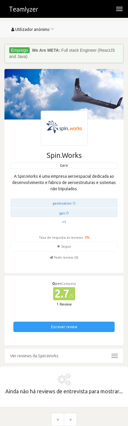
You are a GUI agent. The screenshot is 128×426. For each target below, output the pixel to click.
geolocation (62, 203)
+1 (64, 222)
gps (62, 213)
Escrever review (64, 327)
